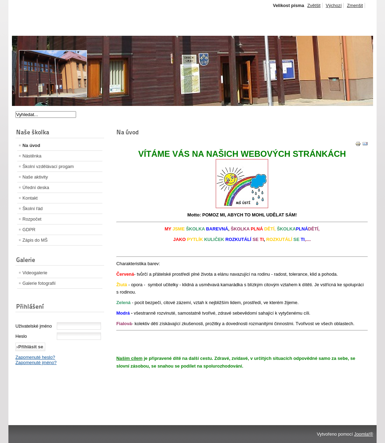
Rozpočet (31, 219)
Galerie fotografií (39, 283)
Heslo (21, 336)
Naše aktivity (35, 177)
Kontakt (30, 198)
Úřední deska (35, 187)
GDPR (28, 229)
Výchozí (334, 5)
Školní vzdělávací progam (48, 166)
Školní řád (32, 208)
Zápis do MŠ (35, 240)
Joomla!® (363, 434)
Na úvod (31, 145)
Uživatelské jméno (33, 326)
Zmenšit (355, 5)
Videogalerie (34, 272)
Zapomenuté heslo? (35, 357)
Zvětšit (313, 5)
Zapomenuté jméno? (35, 362)
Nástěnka (31, 156)
